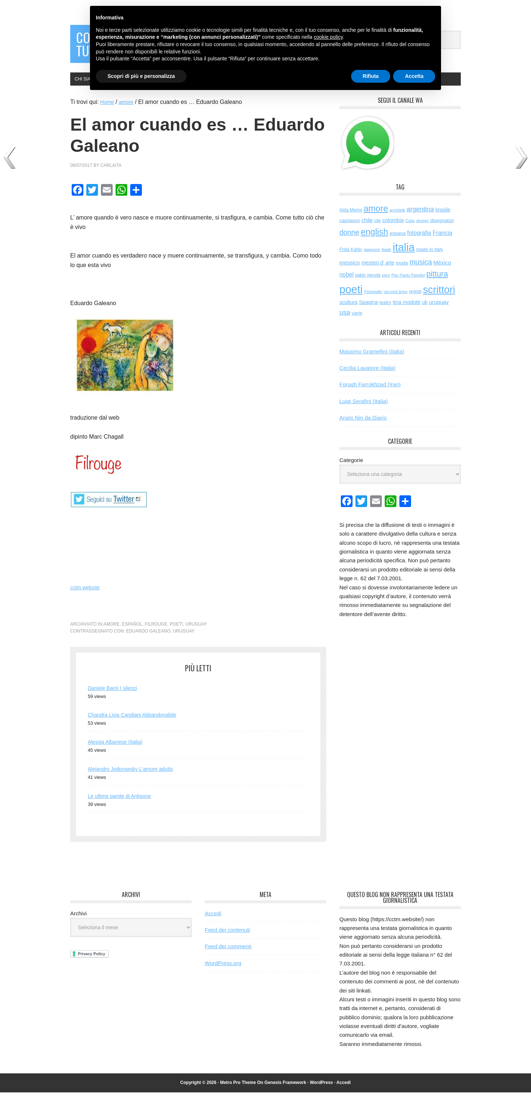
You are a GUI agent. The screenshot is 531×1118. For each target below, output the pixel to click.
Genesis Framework (285, 1108)
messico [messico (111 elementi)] (349, 288)
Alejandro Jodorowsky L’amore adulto (136, 794)
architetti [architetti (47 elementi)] (397, 235)
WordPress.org (223, 989)
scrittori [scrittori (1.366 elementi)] (439, 315)
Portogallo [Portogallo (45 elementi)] (373, 317)
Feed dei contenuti (227, 955)
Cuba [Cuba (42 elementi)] (409, 246)
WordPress (321, 1108)
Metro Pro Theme (238, 1108)
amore (111, 649)
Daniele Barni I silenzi (116, 713)
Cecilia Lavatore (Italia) (367, 393)
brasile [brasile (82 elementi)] (443, 235)
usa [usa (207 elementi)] (344, 338)
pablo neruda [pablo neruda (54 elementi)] (367, 300)
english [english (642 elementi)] (374, 257)
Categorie (351, 486)
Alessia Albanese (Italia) (119, 767)
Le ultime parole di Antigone (124, 821)
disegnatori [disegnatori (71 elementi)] (442, 246)
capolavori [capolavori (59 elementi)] (349, 246)
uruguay (196, 649)
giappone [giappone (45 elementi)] (372, 275)
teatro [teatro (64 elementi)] (385, 328)
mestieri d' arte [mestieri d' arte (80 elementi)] (377, 288)
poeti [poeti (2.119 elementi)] (351, 315)
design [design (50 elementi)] (422, 246)
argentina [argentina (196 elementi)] (420, 235)
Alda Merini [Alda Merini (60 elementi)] (350, 235)
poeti (176, 649)
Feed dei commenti (228, 972)
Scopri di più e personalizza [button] (141, 76)
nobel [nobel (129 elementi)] (346, 300)
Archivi (78, 939)
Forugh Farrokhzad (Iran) (370, 410)
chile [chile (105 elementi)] (367, 246)
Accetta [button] (414, 76)
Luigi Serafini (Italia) (363, 427)
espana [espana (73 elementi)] (398, 259)
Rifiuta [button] (371, 76)
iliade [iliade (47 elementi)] (386, 275)
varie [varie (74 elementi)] (357, 338)
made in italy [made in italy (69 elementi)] (429, 275)
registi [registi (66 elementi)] (415, 317)
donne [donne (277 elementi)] (349, 258)
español (132, 649)
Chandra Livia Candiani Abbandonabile (138, 740)
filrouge (156, 649)
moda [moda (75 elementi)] (402, 288)
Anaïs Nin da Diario (363, 443)
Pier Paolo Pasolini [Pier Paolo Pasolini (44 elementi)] (408, 301)
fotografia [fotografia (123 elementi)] (419, 258)
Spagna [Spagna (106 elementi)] (368, 327)
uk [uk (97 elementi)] (425, 328)
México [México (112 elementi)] (442, 288)
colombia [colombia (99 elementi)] (393, 246)
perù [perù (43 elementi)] (386, 301)
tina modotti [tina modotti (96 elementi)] (407, 328)
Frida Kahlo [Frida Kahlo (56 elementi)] (350, 275)
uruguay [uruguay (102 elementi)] (439, 328)
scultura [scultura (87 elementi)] (348, 328)
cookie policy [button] (328, 37)
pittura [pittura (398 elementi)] (437, 299)
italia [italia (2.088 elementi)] (404, 273)
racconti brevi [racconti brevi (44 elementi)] (395, 317)
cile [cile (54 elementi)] (377, 246)
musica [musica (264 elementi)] (421, 288)
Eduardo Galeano (148, 656)
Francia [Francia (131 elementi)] (442, 258)
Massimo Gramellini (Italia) (371, 377)
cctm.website (87, 613)
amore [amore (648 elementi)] (376, 234)
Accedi (213, 939)
